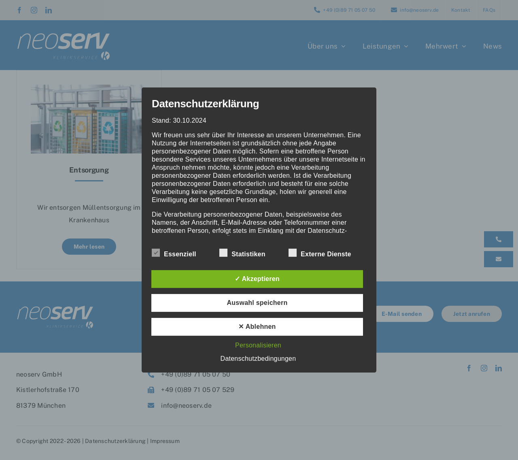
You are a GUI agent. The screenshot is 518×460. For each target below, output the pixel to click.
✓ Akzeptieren (257, 278)
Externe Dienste (320, 253)
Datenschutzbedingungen (258, 358)
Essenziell (174, 253)
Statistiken (242, 253)
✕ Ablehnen (257, 326)
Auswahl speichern (257, 302)
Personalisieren (258, 345)
